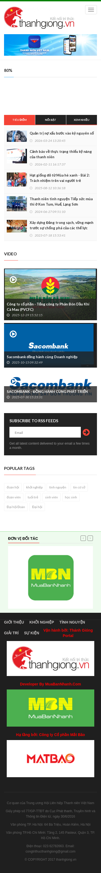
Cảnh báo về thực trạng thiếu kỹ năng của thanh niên (61, 154)
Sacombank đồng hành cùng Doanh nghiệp (42, 357)
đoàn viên (14, 497)
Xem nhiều (81, 119)
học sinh (71, 497)
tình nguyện (57, 487)
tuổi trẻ (33, 497)
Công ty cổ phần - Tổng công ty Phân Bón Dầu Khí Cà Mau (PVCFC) (48, 307)
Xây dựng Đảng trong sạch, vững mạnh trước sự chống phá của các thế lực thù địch (61, 227)
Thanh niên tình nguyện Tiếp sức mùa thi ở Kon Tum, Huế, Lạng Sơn (61, 201)
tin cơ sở (79, 487)
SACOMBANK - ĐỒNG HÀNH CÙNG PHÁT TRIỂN (47, 391)
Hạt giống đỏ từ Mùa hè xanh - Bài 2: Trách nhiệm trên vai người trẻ (60, 178)
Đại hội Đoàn (16, 507)
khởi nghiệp (34, 487)
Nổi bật (51, 119)
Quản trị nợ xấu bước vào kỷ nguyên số (62, 133)
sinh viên (51, 497)
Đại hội (37, 507)
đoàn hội (13, 487)
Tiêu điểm (19, 119)
